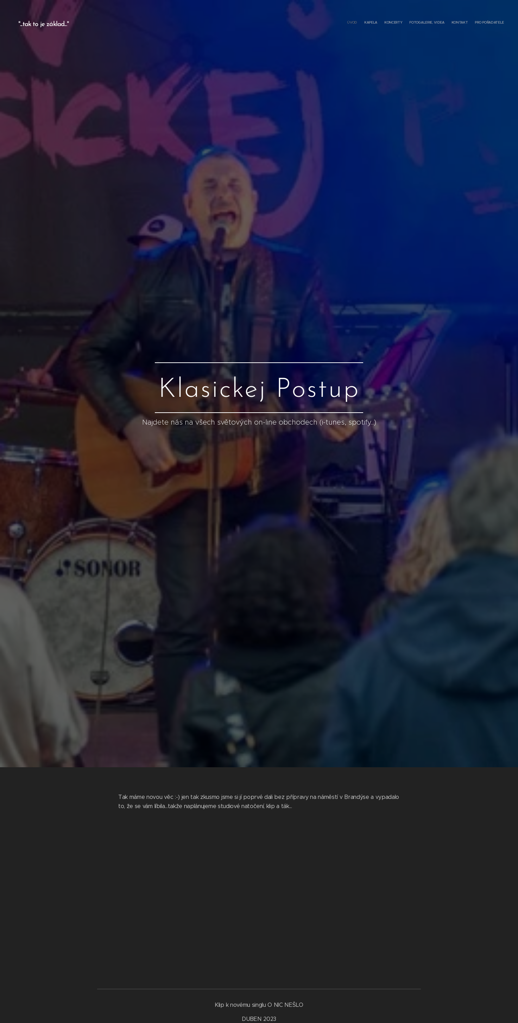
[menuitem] (469, 23)
